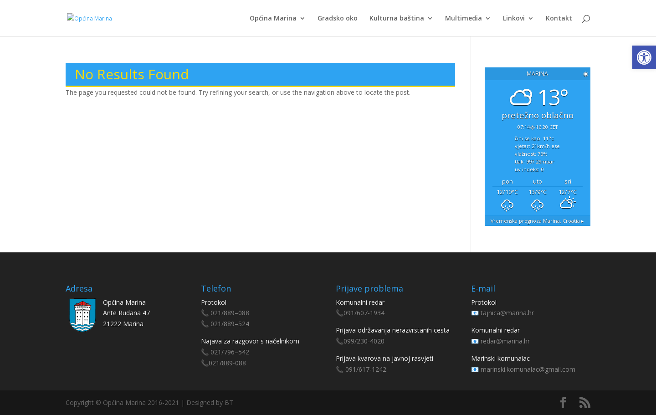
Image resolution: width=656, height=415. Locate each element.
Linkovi (514, 18)
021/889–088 (229, 312)
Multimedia (463, 18)
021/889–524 (229, 323)
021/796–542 (229, 352)
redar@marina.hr (505, 341)
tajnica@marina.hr (507, 312)
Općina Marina (273, 18)
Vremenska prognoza (537, 221)
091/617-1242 (365, 369)
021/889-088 (227, 363)
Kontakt (559, 18)
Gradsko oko (338, 18)
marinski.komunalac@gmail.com (528, 369)
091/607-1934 (363, 312)
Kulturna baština (396, 18)
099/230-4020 (363, 341)
